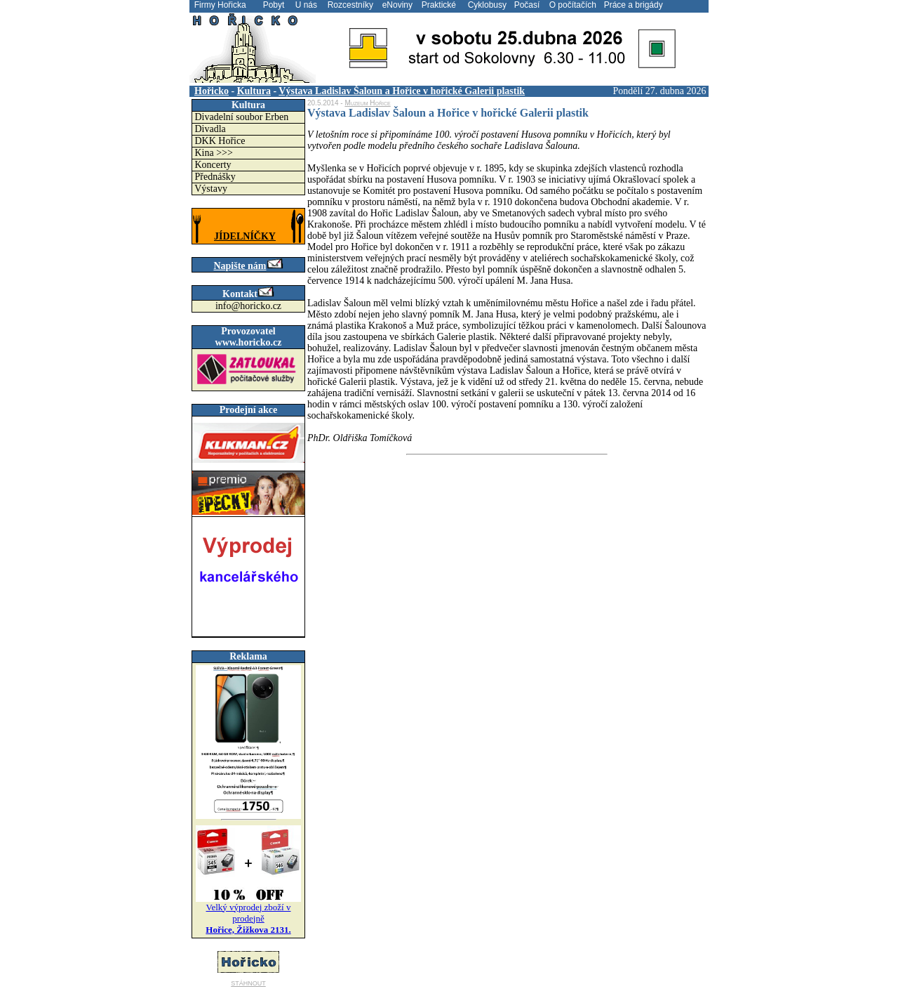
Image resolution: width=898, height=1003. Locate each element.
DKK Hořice (220, 141)
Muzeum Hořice (367, 103)
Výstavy (210, 188)
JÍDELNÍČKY (245, 236)
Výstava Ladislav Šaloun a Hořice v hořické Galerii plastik (402, 91)
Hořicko (211, 91)
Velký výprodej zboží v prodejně (248, 918)
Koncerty (213, 164)
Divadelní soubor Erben (242, 117)
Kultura (254, 91)
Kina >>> (214, 153)
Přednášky (215, 176)
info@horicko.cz (248, 306)
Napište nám (248, 266)
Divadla (210, 129)
